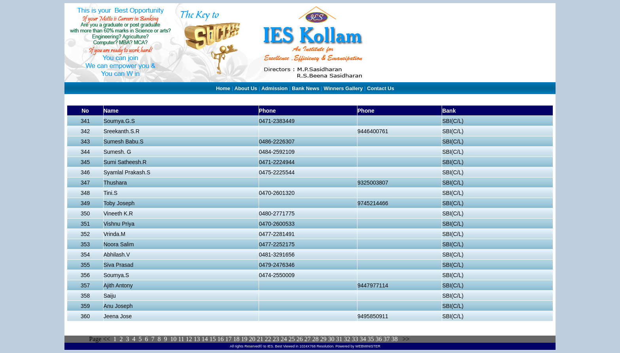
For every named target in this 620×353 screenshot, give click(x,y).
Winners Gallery (343, 88)
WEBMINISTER (367, 346)
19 (244, 339)
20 (252, 339)
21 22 (264, 339)
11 (181, 339)
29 (323, 339)
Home (223, 88)
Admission (274, 88)
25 (292, 339)
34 (363, 339)
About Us (245, 88)
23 (276, 339)
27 (307, 339)
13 (198, 339)
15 (213, 339)
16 (220, 339)
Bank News (305, 88)
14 (205, 339)
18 (236, 339)
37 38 (391, 339)
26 (300, 339)
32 (347, 339)
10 (173, 339)
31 (338, 339)
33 (356, 339)
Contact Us (380, 88)
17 (228, 339)
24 (284, 339)
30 (331, 339)
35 (371, 339)
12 (189, 339)
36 (379, 339)
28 (315, 339)
